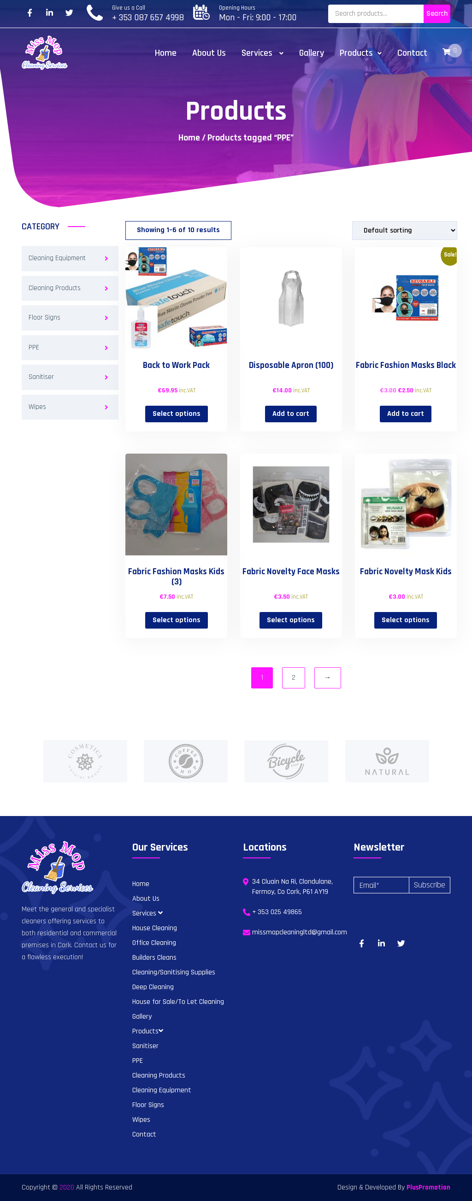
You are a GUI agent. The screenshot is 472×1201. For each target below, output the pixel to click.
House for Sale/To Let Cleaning (178, 1002)
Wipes (37, 406)
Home (166, 53)
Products (361, 53)
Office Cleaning (154, 943)
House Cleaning (154, 928)
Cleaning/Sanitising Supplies (173, 972)
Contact (412, 53)
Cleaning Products (55, 288)
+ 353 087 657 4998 (148, 17)
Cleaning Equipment (57, 258)
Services (262, 53)
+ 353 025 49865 (277, 912)
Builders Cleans (154, 957)
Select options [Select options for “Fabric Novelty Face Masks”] (291, 620)
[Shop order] (404, 230)
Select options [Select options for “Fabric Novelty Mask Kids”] (406, 620)
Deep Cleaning (153, 987)
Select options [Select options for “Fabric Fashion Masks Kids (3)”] (177, 620)
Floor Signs (44, 317)
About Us (209, 53)
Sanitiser (41, 377)
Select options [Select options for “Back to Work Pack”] (177, 414)
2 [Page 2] (293, 677)
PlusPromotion (428, 1187)
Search (437, 13)
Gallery (311, 53)
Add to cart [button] (290, 414)
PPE (34, 347)
